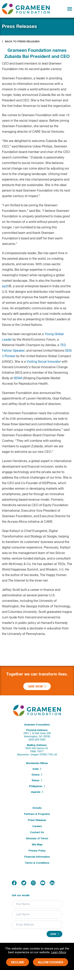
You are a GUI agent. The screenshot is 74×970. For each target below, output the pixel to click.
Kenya (37, 780)
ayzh (5, 286)
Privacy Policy (37, 851)
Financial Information (37, 857)
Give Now (37, 686)
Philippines (37, 786)
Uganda (37, 792)
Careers (37, 826)
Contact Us (37, 832)
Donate (37, 808)
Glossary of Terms (37, 838)
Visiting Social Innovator (44, 361)
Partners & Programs (37, 814)
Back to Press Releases (20, 41)
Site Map (37, 844)
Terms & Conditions (37, 863)
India (37, 769)
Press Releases (37, 820)
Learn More (58, 952)
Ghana (37, 774)
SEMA (18, 378)
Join (54, 934)
